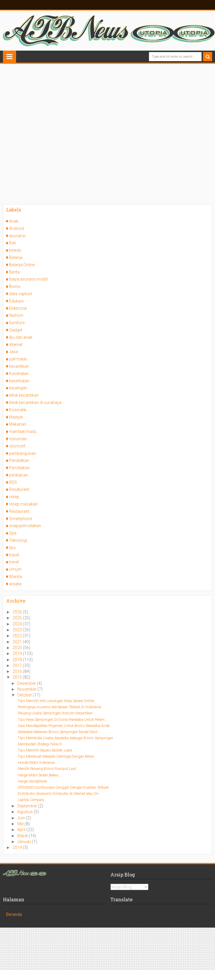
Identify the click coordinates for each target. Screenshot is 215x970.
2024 (18, 624)
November (27, 689)
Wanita (15, 576)
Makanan (17, 424)
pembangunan (22, 453)
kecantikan (19, 366)
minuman (18, 438)
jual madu (18, 359)
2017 (18, 665)
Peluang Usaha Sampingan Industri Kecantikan (55, 713)
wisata (15, 584)
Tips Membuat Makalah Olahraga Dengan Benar (56, 756)
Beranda (14, 914)
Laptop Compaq (31, 799)
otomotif (17, 446)
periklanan (18, 475)
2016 (18, 671)
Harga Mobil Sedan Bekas (38, 775)
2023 (18, 629)
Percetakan (19, 467)
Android (16, 228)
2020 (18, 647)
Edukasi (16, 301)
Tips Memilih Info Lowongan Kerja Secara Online (56, 701)
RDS (13, 482)
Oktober (25, 695)
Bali (12, 242)
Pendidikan (19, 460)
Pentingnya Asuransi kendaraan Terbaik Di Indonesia (59, 707)
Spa (12, 533)
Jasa (13, 351)
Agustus (25, 811)
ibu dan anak (20, 337)
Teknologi (18, 540)
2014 (18, 847)
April (21, 829)
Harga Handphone (32, 781)
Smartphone (20, 518)
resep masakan (23, 504)
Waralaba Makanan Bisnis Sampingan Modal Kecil (57, 732)
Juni (21, 818)
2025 (18, 617)
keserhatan (19, 381)
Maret (23, 835)
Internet (15, 344)
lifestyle (16, 417)
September (27, 806)
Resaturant (19, 489)
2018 (18, 659)
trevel (14, 562)
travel (14, 555)
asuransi (17, 235)
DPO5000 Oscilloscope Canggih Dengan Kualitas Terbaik (63, 787)
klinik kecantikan (24, 395)
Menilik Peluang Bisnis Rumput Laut (47, 768)
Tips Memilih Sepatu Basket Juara (45, 750)
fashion (16, 315)
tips (12, 547)
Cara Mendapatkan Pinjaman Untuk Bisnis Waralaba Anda (64, 725)
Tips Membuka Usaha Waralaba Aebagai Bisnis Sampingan (65, 738)
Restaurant (19, 511)
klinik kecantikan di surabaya (35, 402)
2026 (18, 612)
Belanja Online (22, 264)
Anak (13, 221)
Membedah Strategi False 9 (40, 744)
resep (14, 496)
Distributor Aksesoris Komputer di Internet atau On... (59, 793)
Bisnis (14, 286)
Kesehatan (19, 373)
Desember (27, 683)
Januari (24, 841)
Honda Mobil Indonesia (36, 762)
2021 (18, 641)
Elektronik (18, 308)
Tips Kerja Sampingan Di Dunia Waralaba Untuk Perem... (62, 719)
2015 (18, 677)
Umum (15, 569)
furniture (17, 322)
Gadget (15, 330)
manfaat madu (23, 431)
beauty (15, 250)
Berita (14, 272)
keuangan (18, 388)
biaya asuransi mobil (28, 279)
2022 (18, 635)
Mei (21, 823)
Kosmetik (18, 409)
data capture (20, 293)
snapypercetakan (25, 525)
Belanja (15, 257)
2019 (18, 653)
